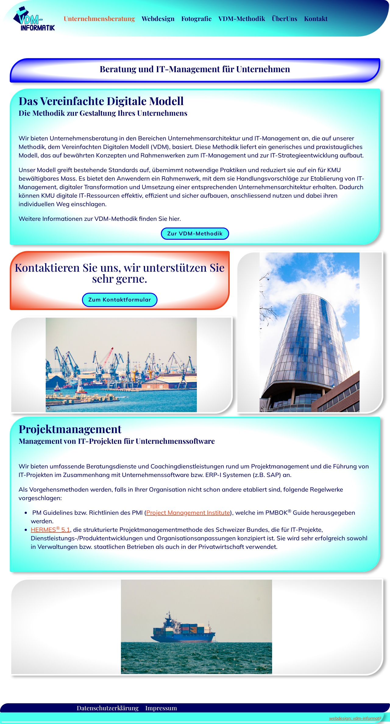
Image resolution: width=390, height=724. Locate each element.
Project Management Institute (188, 512)
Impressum (161, 707)
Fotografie (196, 18)
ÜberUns (284, 18)
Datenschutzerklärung (108, 707)
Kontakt (316, 18)
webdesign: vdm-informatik (355, 718)
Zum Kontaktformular (119, 299)
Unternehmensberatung (99, 18)
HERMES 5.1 (50, 529)
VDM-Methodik (241, 18)
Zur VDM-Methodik (195, 233)
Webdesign (158, 18)
